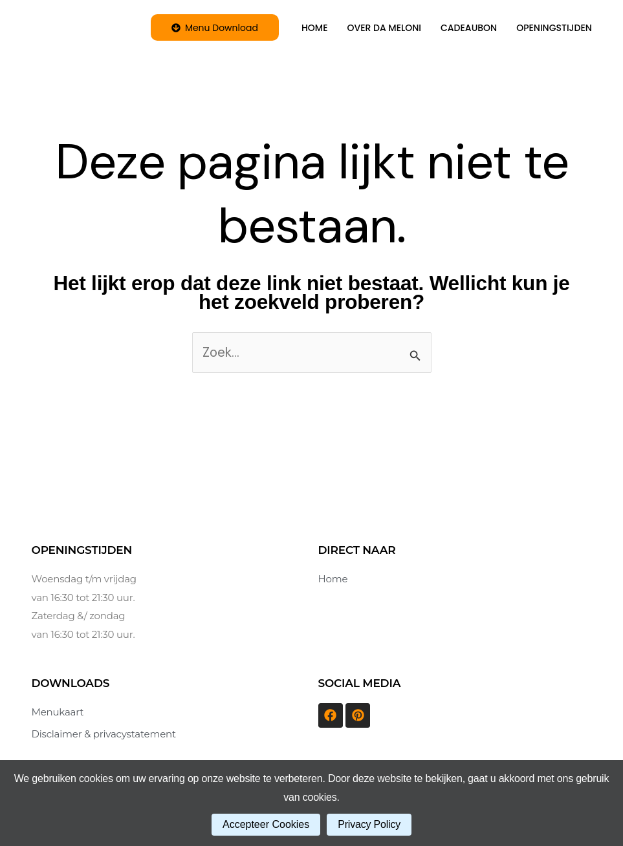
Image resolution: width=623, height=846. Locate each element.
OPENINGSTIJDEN (554, 27)
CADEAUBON (469, 27)
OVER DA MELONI (384, 27)
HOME (314, 27)
